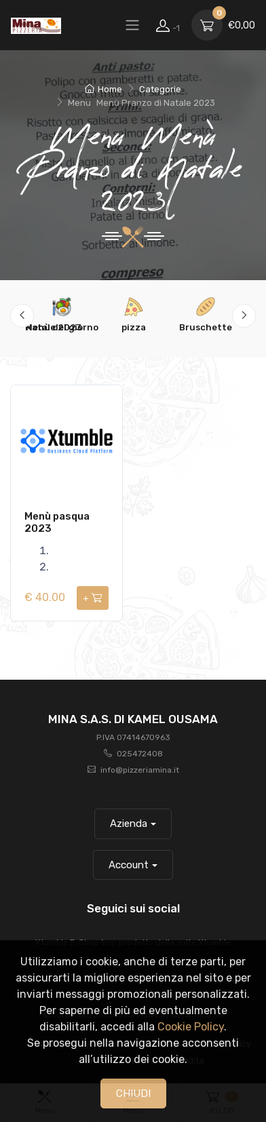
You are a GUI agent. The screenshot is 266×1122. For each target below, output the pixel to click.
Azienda (128, 823)
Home (103, 89)
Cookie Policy (190, 1026)
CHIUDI (133, 1093)
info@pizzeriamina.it (139, 770)
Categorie (160, 89)
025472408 (140, 753)
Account (129, 865)
